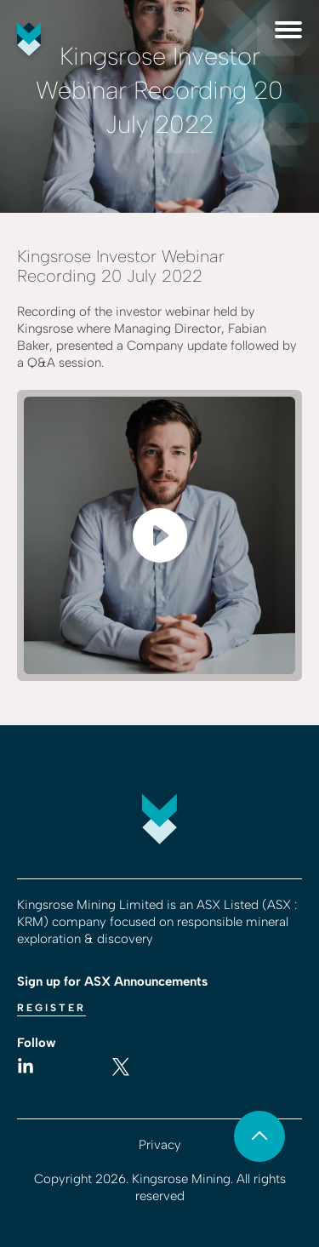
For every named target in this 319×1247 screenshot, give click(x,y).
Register (51, 1008)
